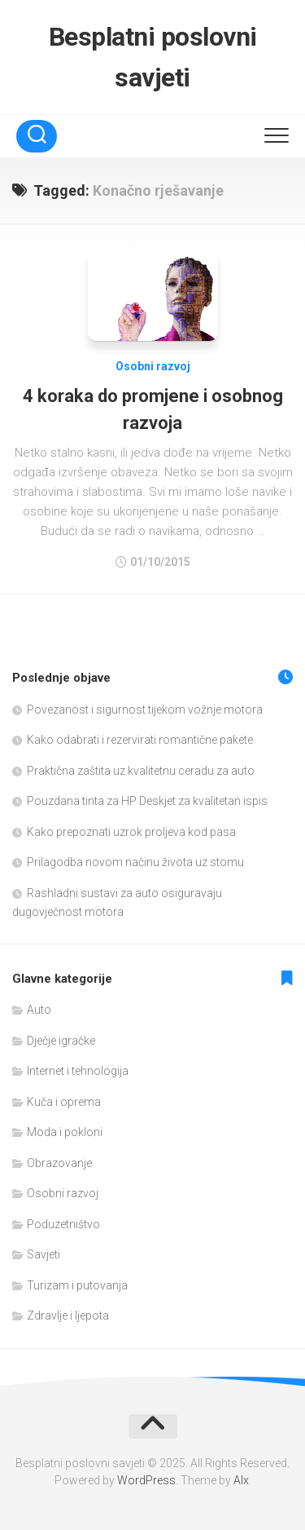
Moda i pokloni (64, 1132)
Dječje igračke (61, 1040)
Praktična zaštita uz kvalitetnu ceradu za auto (141, 770)
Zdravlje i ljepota (68, 1315)
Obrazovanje (59, 1163)
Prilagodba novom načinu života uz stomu (135, 862)
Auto (39, 1009)
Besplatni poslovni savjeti (153, 57)
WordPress (146, 1480)
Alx (241, 1480)
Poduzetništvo (63, 1224)
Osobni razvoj (152, 366)
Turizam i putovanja (77, 1285)
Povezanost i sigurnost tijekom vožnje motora (145, 709)
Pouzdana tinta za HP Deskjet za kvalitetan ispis (147, 800)
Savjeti (43, 1254)
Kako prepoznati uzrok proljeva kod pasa (131, 831)
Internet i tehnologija (78, 1070)
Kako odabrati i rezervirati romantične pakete (140, 739)
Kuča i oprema (64, 1101)
